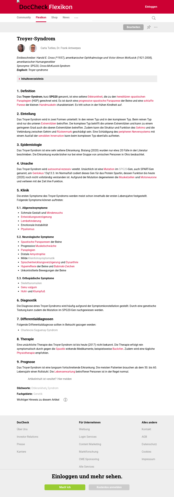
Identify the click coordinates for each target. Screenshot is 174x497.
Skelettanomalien (31, 283)
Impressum (148, 459)
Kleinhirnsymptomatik (41, 258)
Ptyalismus (27, 229)
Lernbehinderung (31, 221)
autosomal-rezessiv (59, 169)
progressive (85, 100)
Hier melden (64, 379)
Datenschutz (149, 444)
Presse (21, 444)
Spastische (27, 241)
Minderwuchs (55, 212)
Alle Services (86, 466)
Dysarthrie (72, 262)
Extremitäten (48, 123)
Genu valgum (29, 287)
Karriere (21, 451)
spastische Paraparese (106, 100)
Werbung (84, 429)
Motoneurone (148, 177)
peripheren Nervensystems (134, 131)
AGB (144, 436)
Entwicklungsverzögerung (36, 216)
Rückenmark (64, 131)
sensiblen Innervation (51, 135)
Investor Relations (27, 436)
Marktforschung (88, 451)
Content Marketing (90, 444)
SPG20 (123, 169)
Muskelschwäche (46, 246)
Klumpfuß (39, 291)
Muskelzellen (127, 177)
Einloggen (151, 6)
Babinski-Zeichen (64, 266)
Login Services (88, 436)
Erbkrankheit (95, 96)
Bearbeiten (133, 27)
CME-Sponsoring (89, 459)
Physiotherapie (26, 353)
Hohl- (24, 291)
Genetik (37, 393)
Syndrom (53, 388)
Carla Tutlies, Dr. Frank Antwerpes (61, 48)
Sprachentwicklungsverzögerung (40, 262)
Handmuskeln (47, 104)
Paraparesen (42, 241)
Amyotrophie (37, 254)
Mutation (109, 169)
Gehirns (140, 127)
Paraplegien (28, 250)
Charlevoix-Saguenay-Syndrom (39, 330)
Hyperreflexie (28, 266)
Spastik (60, 348)
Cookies (146, 451)
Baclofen (117, 348)
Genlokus (38, 173)
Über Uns (22, 429)
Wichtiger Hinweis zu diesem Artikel (38, 399)
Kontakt (146, 429)
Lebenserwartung (64, 371)
